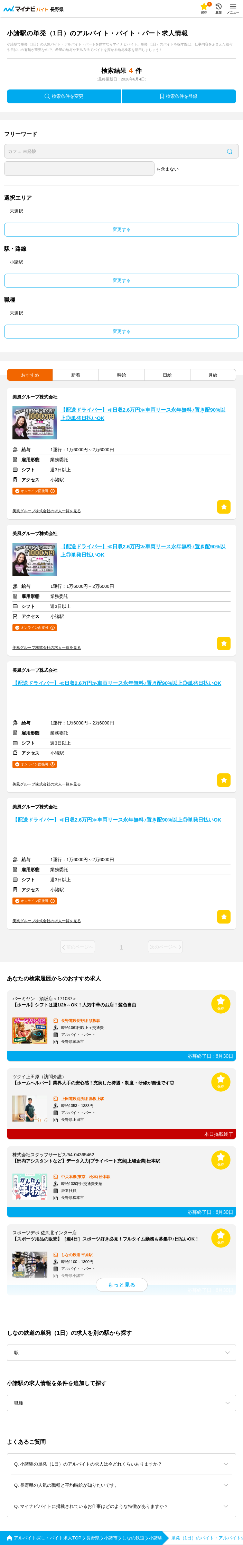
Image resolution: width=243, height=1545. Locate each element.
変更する (122, 229)
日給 (167, 375)
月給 (212, 375)
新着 (75, 375)
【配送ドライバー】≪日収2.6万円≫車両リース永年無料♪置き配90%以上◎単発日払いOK (142, 414)
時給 (121, 375)
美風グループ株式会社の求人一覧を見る (46, 511)
